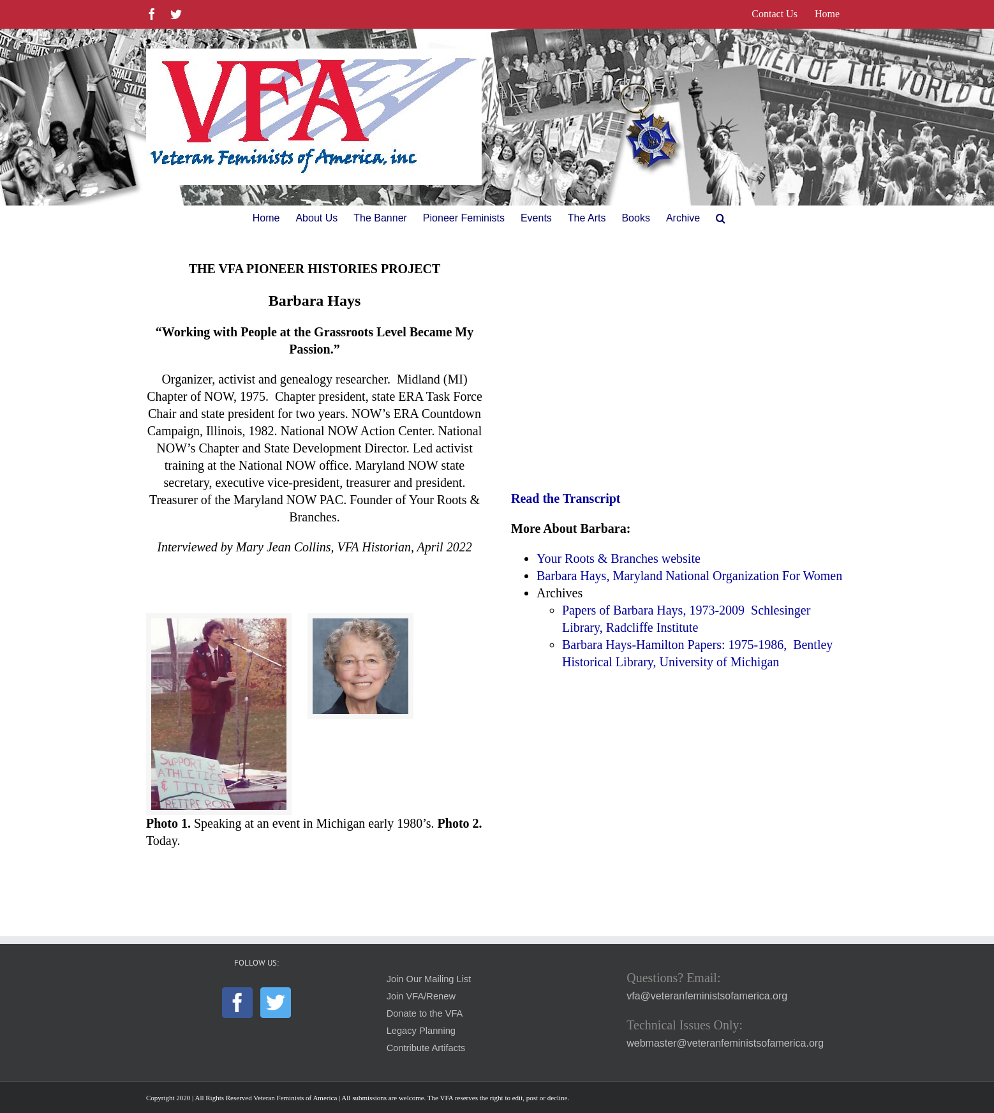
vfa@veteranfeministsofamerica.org (707, 995)
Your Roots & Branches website (619, 558)
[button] (720, 218)
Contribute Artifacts (426, 1048)
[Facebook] (237, 1002)
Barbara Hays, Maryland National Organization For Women (689, 576)
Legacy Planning (421, 1031)
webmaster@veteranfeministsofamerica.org (725, 1043)
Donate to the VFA (425, 1013)
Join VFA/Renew (421, 996)
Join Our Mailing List (429, 979)
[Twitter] (275, 1002)
